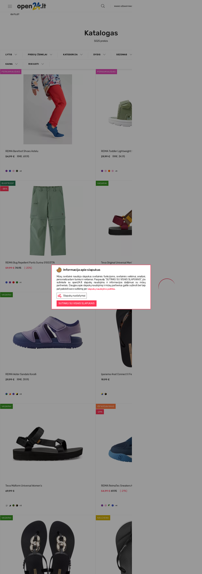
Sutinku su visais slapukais (77, 303)
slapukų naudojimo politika (101, 289)
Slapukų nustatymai (71, 296)
